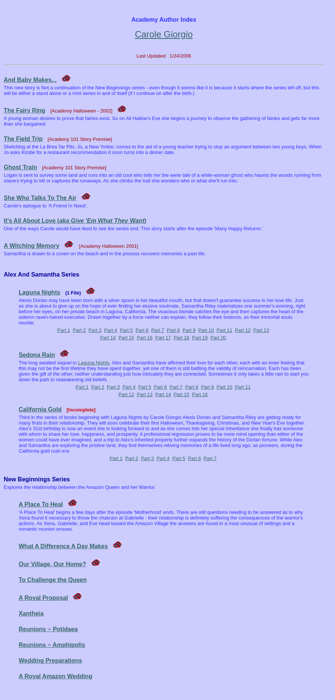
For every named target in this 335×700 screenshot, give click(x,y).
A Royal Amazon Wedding (55, 676)
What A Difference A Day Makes (63, 546)
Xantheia (31, 613)
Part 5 (126, 330)
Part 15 (126, 337)
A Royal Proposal (43, 598)
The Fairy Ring (24, 110)
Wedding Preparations (50, 660)
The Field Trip (23, 139)
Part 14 (108, 337)
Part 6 (141, 330)
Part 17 (163, 337)
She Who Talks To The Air (40, 198)
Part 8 (173, 330)
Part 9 (189, 330)
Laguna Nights (39, 292)
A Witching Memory (31, 246)
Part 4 (110, 330)
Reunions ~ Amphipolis (52, 645)
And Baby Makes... (30, 80)
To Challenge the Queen (53, 580)
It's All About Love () (75, 221)
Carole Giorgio (164, 34)
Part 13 (261, 330)
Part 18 (181, 337)
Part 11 (224, 330)
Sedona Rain (37, 355)
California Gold (40, 409)
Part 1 (63, 330)
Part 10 (206, 330)
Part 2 (79, 330)
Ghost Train (20, 167)
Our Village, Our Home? (52, 564)
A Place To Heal (41, 504)
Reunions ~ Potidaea (48, 629)
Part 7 (157, 330)
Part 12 (243, 330)
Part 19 (200, 337)
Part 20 (218, 337)
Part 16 (145, 337)
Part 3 (95, 330)
